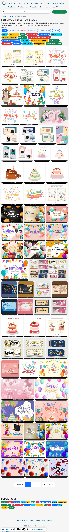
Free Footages (45, 3)
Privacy (37, 520)
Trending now (14, 30)
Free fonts (34, 3)
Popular (48, 30)
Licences (25, 520)
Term (31, 520)
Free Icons (11, 7)
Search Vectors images (11, 12)
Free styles (33, 7)
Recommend (31, 30)
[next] (51, 484)
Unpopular (56, 30)
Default (5, 30)
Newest (22, 30)
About (43, 520)
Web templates (58, 3)
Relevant (40, 30)
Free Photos (23, 3)
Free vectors (12, 3)
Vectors (10, 16)
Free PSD (56, 7)
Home (4, 16)
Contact (49, 520)
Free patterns (45, 7)
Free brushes (22, 7)
